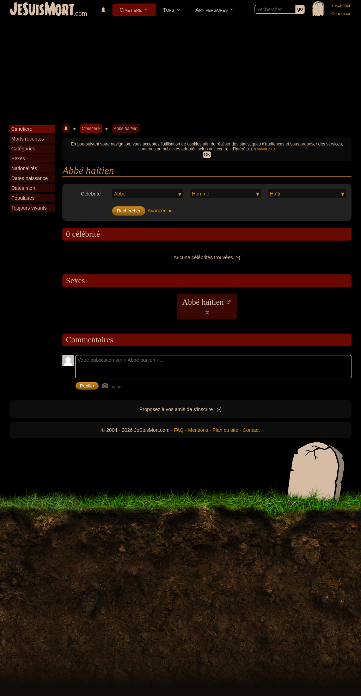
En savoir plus (263, 149)
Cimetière (131, 10)
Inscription (341, 5)
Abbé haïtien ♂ (207, 306)
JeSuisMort (42, 10)
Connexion (341, 13)
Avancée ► (160, 210)
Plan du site (225, 430)
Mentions (198, 430)
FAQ (179, 430)
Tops (168, 10)
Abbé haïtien (125, 128)
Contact (251, 430)
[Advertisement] (180, 72)
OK (207, 154)
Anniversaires (211, 10)
